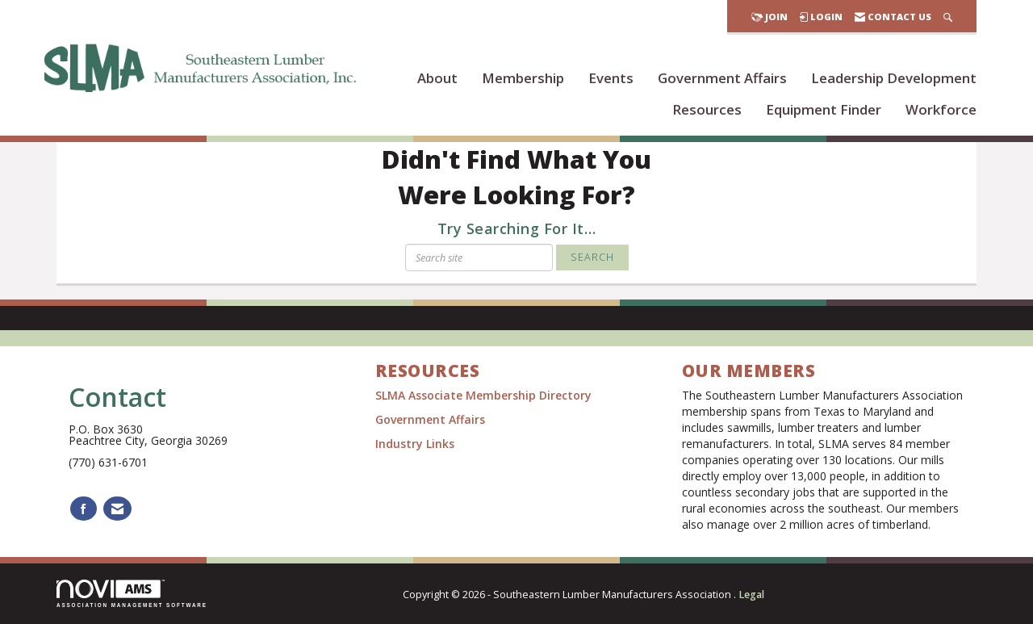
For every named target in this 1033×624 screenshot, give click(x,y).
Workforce (941, 109)
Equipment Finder (823, 109)
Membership (523, 78)
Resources (707, 109)
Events (611, 78)
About (437, 78)
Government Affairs (722, 78)
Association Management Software (131, 594)
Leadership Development (894, 78)
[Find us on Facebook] (83, 509)
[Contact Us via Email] (117, 509)
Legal (751, 594)
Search (592, 257)
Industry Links (414, 443)
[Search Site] (947, 16)
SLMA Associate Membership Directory (485, 395)
